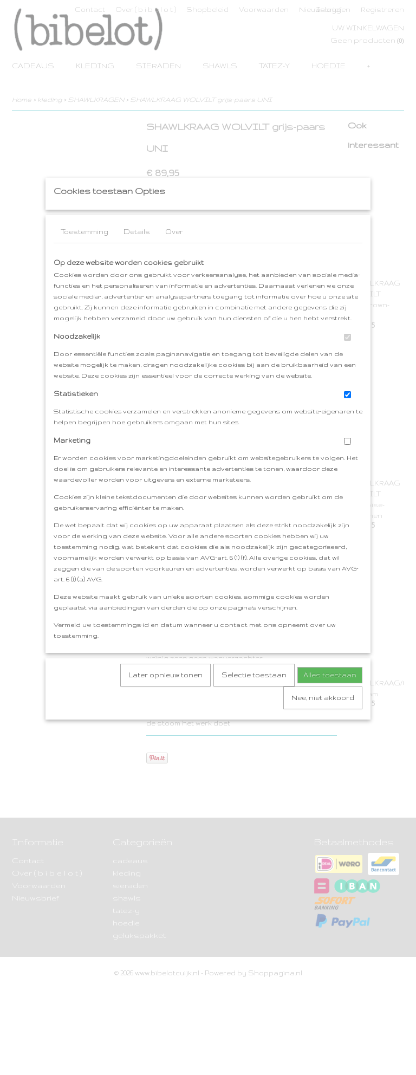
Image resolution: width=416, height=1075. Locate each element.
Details (136, 252)
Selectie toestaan (254, 696)
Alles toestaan (329, 696)
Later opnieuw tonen (165, 696)
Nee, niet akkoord (322, 718)
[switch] (347, 358)
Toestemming (84, 252)
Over (174, 252)
